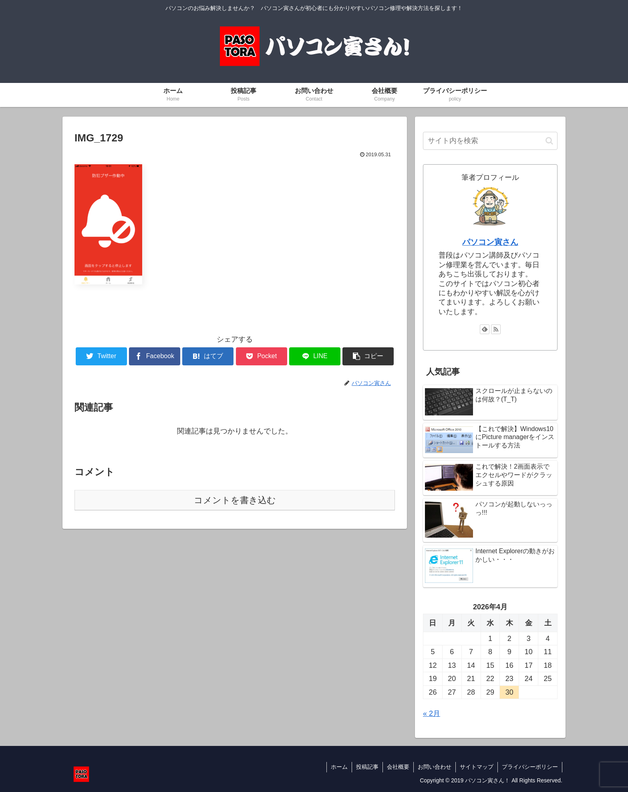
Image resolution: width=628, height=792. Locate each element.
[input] (490, 141)
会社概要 (398, 767)
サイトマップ (476, 767)
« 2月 (431, 713)
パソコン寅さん (490, 242)
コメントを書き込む (235, 500)
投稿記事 (367, 767)
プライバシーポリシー (530, 767)
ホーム (339, 767)
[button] (549, 140)
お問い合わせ (434, 767)
